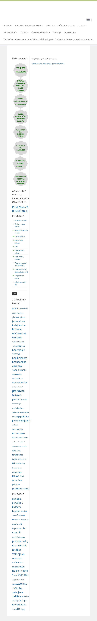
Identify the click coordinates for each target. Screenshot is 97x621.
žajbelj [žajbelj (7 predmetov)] (23, 609)
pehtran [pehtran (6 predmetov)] (23, 537)
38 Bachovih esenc (21, 220)
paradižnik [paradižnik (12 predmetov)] (16, 537)
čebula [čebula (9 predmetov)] (14, 609)
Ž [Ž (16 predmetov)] (19, 609)
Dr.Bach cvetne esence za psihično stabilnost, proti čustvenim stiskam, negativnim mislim (48, 39)
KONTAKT (10, 32)
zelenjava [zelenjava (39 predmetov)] (17, 592)
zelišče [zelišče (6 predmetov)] (24, 605)
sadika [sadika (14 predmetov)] (22, 433)
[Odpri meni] (88, 19)
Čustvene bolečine (40, 32)
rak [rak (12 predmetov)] (17, 425)
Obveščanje (70, 32)
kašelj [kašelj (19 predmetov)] (15, 325)
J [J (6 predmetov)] (19, 524)
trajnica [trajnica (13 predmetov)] (15, 459)
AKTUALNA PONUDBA (29, 25)
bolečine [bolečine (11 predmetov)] (21, 308)
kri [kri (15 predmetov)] (21, 329)
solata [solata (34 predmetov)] (15, 562)
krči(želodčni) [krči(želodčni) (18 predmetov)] (19, 333)
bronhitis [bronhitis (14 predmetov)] (19, 313)
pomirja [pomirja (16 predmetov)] (24, 382)
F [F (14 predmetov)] (24, 515)
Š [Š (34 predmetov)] (18, 609)
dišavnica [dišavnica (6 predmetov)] (21, 515)
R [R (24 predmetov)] (13, 545)
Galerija (57, 32)
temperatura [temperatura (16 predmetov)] (17, 455)
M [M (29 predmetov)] (24, 528)
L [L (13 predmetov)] (22, 528)
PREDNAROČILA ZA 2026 (60, 25)
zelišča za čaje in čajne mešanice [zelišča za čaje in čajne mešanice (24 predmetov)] (20, 600)
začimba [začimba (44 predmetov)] (17, 588)
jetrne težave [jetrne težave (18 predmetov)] (18, 321)
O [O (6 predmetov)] (17, 533)
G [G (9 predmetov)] (19, 520)
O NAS (82, 25)
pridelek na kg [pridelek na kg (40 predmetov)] (20, 541)
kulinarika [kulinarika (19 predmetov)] (17, 337)
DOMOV (7, 25)
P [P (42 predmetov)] (20, 532)
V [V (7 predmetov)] (28, 575)
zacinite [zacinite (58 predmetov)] (22, 583)
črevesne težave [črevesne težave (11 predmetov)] (16, 468)
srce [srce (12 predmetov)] (19, 446)
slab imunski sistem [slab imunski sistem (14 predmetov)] (20, 438)
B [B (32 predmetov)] (22, 502)
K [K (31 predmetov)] (21, 524)
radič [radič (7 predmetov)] (15, 546)
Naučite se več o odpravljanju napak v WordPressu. (48, 64)
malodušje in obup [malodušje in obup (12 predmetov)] (18, 342)
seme (16, 247)
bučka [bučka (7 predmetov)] (14, 515)
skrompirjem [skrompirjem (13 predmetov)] (17, 558)
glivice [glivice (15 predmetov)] (22, 317)
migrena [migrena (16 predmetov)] (21, 346)
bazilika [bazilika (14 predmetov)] (24, 511)
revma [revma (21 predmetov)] (15, 433)
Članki (24, 32)
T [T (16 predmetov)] (12, 575)
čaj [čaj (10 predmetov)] (24, 463)
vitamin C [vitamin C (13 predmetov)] (19, 463)
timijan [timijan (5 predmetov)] (15, 575)
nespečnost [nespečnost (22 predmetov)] (19, 361)
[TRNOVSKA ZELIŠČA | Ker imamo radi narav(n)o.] (48, 8)
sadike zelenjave (20, 236)
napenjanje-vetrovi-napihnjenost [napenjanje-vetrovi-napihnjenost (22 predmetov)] (19, 354)
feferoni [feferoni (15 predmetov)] (15, 520)
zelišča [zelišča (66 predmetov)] (16, 596)
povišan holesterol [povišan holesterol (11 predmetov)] (17, 387)
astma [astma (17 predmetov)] (15, 308)
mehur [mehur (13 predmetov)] (14, 346)
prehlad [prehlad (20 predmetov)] (16, 399)
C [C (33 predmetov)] (17, 515)
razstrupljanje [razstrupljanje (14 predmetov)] (17, 429)
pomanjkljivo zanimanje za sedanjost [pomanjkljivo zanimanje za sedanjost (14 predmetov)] (17, 378)
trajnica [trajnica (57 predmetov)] (22, 574)
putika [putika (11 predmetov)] (14, 425)
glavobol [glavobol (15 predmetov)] (15, 317)
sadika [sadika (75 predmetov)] (22, 545)
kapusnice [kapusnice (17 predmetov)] (16, 528)
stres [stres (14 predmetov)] (19, 451)
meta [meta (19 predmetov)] (14, 533)
